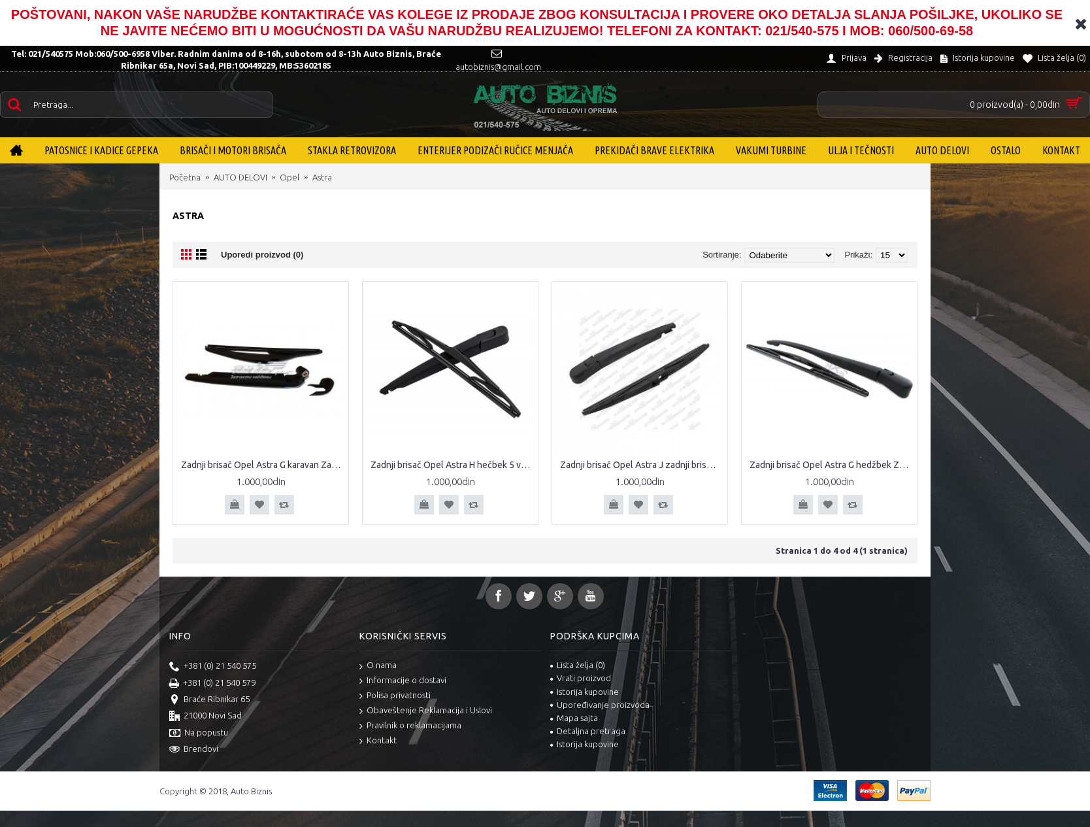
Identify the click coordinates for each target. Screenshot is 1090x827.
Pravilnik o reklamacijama (410, 726)
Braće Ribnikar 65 (209, 700)
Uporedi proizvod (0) (262, 255)
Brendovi (193, 750)
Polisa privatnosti (395, 695)
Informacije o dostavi (402, 680)
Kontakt (378, 741)
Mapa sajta (574, 717)
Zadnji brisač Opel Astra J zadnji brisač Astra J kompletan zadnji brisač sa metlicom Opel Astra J (642, 465)
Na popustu (198, 733)
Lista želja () (577, 664)
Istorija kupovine (584, 691)
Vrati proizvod (580, 678)
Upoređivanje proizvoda (600, 704)
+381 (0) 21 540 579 (212, 684)
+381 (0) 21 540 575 (212, 667)
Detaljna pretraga (587, 730)
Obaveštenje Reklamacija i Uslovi (425, 711)
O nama (378, 665)
